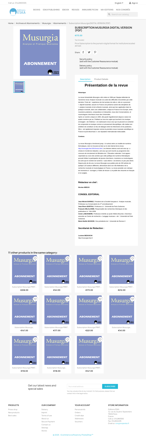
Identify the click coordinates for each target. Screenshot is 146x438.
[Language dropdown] (119, 3)
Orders (78, 412)
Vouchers (79, 421)
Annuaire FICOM (90, 9)
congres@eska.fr (122, 423)
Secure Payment (48, 421)
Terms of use (46, 415)
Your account (82, 405)
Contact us (45, 425)
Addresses (79, 418)
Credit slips (79, 415)
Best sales (12, 415)
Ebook (65, 9)
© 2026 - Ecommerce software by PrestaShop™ (73, 435)
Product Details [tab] (101, 79)
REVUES (75, 9)
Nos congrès (123, 9)
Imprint (44, 412)
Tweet (89, 52)
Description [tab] (85, 79)
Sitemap (44, 428)
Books (36, 9)
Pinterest (95, 52)
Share (83, 52)
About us (45, 418)
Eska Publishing (51, 9)
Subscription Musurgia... (24, 327)
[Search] (122, 14)
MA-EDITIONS (107, 9)
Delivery (44, 409)
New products (14, 412)
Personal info (80, 409)
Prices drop (12, 409)
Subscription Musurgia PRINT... (24, 287)
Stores (44, 431)
